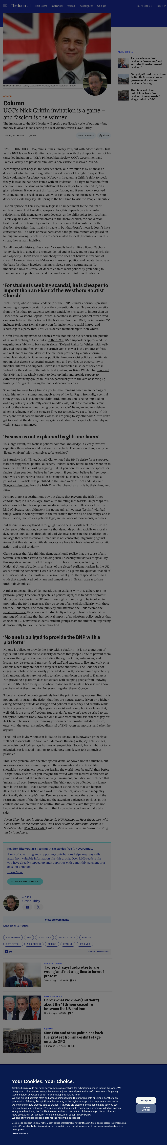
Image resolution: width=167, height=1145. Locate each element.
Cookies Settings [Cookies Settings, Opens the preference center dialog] (146, 1108)
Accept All (146, 1100)
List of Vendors (20, 1133)
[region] (83, 1105)
